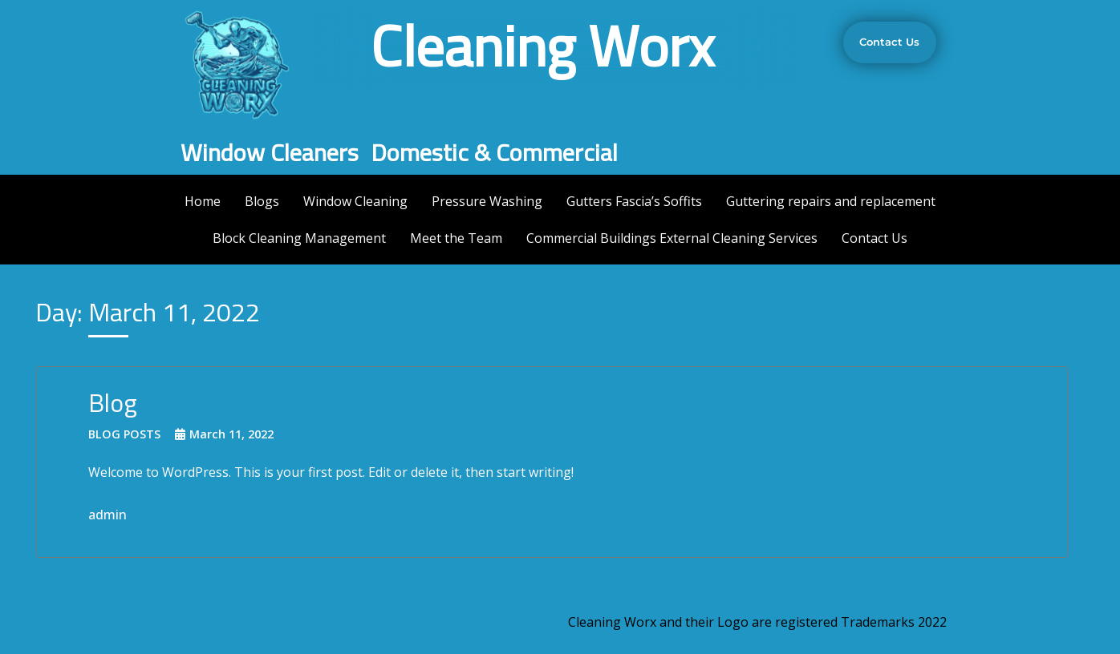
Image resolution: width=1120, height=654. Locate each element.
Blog (112, 402)
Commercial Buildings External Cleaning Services (672, 238)
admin (107, 514)
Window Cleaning (355, 201)
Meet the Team (456, 238)
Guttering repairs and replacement (830, 201)
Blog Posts (124, 434)
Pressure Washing (487, 201)
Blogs (262, 201)
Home (203, 201)
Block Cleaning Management (299, 238)
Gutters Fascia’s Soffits (634, 201)
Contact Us (874, 238)
